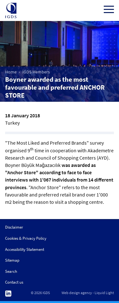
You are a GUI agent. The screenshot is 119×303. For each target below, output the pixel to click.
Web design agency (77, 293)
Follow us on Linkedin (8, 294)
